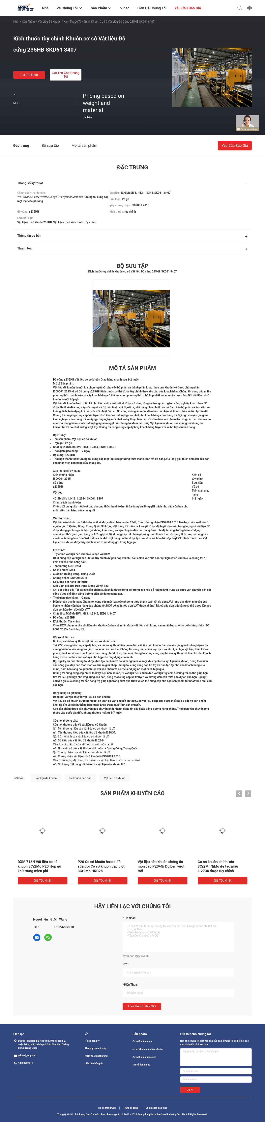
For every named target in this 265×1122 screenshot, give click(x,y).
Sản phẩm (28, 21)
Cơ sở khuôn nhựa (142, 1041)
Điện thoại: (131, 984)
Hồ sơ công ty (92, 1041)
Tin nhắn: (130, 918)
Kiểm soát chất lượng (96, 1056)
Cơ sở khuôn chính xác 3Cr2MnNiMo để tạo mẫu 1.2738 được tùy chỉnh (218, 866)
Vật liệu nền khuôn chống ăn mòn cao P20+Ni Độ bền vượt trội (161, 866)
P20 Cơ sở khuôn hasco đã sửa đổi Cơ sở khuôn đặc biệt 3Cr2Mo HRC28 (101, 866)
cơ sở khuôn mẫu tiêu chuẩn (147, 1049)
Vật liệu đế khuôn (49, 21)
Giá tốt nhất (29, 75)
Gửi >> (190, 1089)
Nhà (15, 21)
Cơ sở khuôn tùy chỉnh (144, 1057)
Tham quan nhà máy (95, 1048)
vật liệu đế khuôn (46, 778)
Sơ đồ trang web (107, 1108)
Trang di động (130, 1108)
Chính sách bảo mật (156, 1108)
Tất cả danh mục (141, 1064)
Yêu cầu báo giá (235, 145)
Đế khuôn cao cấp (80, 778)
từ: (126, 964)
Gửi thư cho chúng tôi (65, 75)
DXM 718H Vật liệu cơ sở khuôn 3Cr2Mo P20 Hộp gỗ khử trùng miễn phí (39, 866)
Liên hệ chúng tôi (94, 1063)
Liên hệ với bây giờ (142, 1006)
